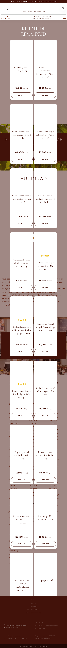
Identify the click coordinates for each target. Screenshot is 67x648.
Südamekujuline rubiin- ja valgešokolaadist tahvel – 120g (22, 585)
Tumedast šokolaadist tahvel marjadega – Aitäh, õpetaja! (21, 263)
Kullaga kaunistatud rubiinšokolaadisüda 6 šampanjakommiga (21, 330)
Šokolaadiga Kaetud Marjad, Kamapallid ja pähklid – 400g (45, 327)
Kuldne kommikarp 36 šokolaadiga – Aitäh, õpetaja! (45, 134)
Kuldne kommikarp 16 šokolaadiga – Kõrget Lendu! (22, 199)
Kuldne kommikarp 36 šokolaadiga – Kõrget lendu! (22, 134)
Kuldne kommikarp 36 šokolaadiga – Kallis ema (45, 391)
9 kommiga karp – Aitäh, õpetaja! (22, 69)
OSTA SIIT (21, 95)
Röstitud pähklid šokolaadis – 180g (45, 518)
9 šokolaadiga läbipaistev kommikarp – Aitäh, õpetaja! (45, 72)
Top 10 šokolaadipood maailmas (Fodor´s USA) (33, 11)
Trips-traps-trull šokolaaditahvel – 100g (21, 455)
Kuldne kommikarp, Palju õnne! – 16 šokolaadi (22, 519)
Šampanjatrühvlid (45, 580)
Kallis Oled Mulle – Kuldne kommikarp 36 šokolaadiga (45, 199)
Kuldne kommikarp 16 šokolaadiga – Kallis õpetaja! (22, 394)
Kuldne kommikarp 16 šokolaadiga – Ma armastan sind (45, 266)
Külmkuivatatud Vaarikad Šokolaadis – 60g (45, 455)
